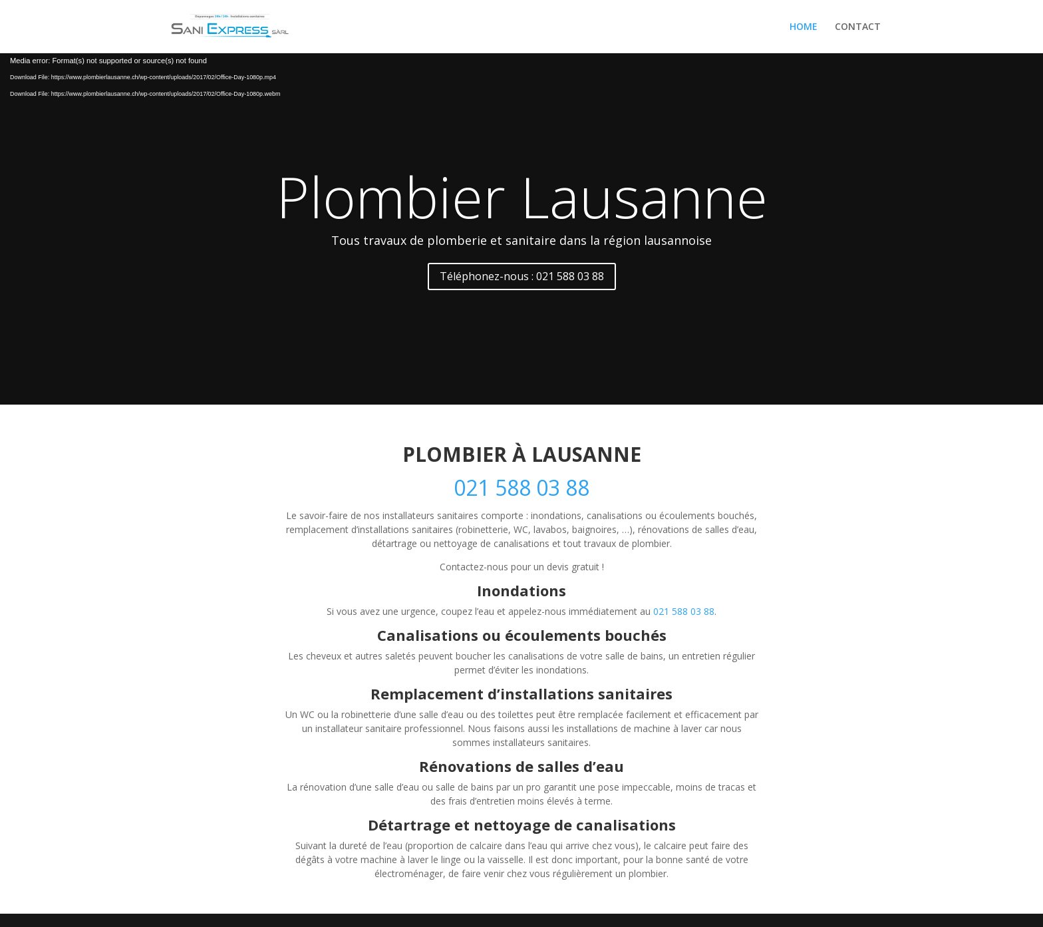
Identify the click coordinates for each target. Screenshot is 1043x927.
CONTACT (858, 27)
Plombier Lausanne (522, 196)
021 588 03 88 (521, 487)
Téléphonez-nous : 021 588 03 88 (522, 276)
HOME (804, 27)
